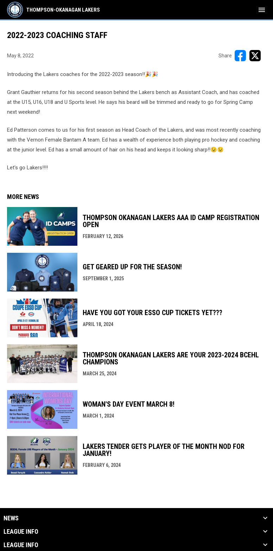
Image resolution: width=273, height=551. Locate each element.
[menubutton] (262, 10)
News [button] (11, 518)
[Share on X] (255, 55)
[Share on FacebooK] (240, 55)
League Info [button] (21, 531)
